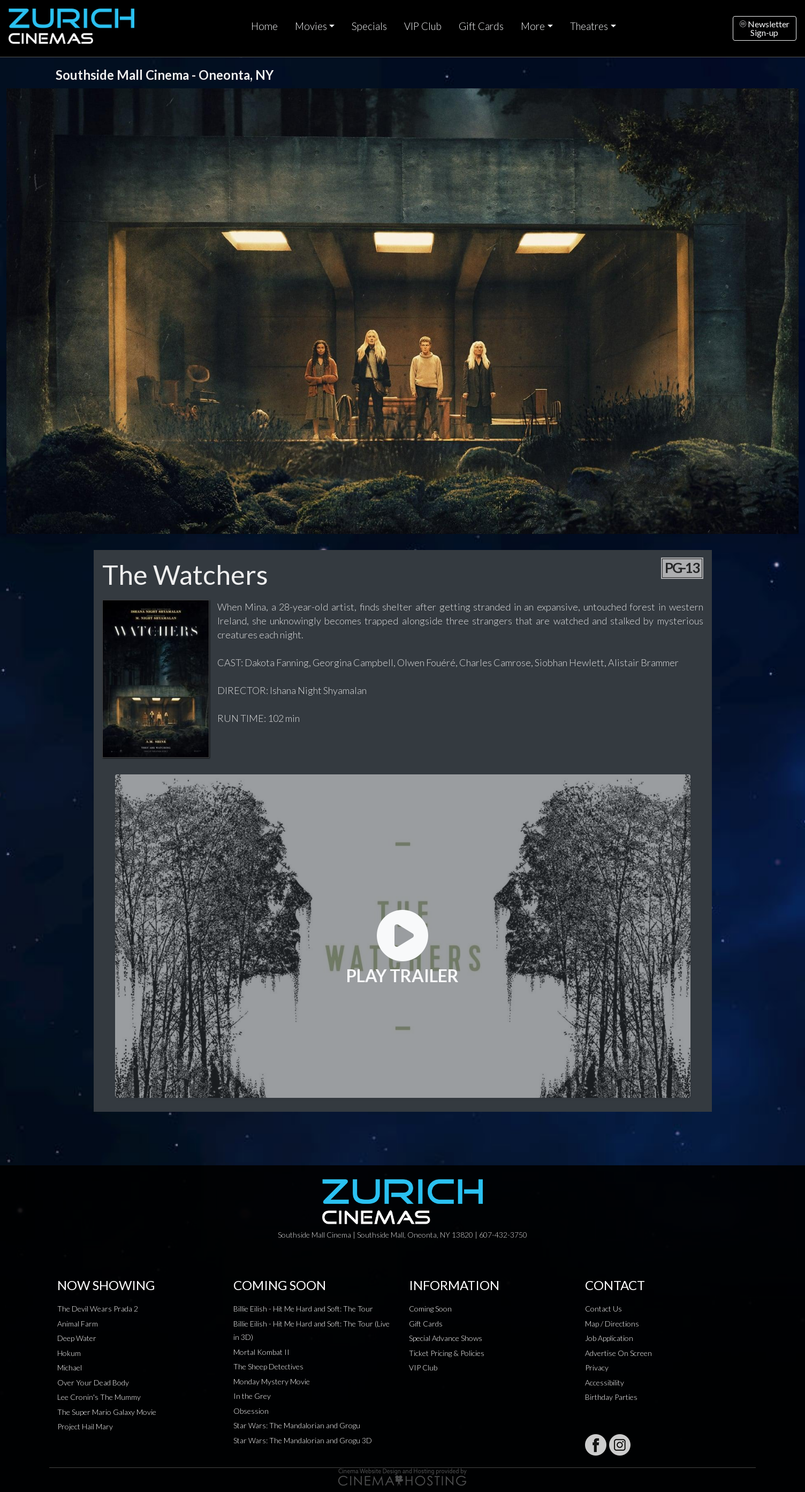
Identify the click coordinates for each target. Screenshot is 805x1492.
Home (264, 26)
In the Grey (252, 1395)
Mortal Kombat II (261, 1352)
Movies (311, 26)
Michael (69, 1367)
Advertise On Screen (618, 1353)
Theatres (589, 26)
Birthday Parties (611, 1396)
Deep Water (76, 1338)
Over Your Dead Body (93, 1382)
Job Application (609, 1338)
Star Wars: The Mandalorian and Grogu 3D (302, 1440)
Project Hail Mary (85, 1426)
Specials (369, 26)
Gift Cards (481, 26)
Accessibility (604, 1382)
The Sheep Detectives (268, 1366)
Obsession (251, 1410)
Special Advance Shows (445, 1338)
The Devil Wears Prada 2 (97, 1308)
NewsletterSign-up (764, 28)
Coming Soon (430, 1308)
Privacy (597, 1367)
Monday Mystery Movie (271, 1381)
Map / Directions (612, 1323)
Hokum (69, 1353)
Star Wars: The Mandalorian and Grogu (296, 1425)
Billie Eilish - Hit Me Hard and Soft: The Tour (303, 1308)
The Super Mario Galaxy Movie (106, 1411)
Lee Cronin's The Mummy (99, 1396)
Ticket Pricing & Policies (446, 1353)
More (533, 26)
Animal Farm (77, 1323)
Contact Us (603, 1308)
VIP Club (423, 26)
